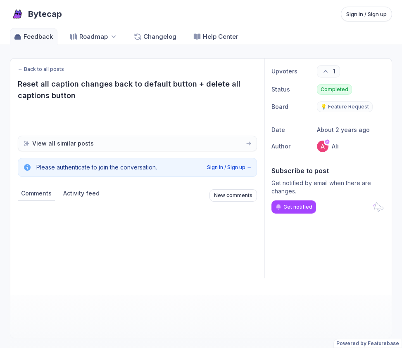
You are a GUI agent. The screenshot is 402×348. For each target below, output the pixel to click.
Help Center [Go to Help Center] (215, 37)
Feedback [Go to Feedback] (33, 37)
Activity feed (81, 193)
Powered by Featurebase (367, 343)
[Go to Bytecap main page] (36, 14)
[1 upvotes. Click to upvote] (328, 71)
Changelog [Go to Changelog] (154, 37)
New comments (233, 195)
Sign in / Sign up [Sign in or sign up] (366, 14)
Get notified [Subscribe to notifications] (293, 207)
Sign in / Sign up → (229, 167)
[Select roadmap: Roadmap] (93, 36)
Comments (36, 193)
